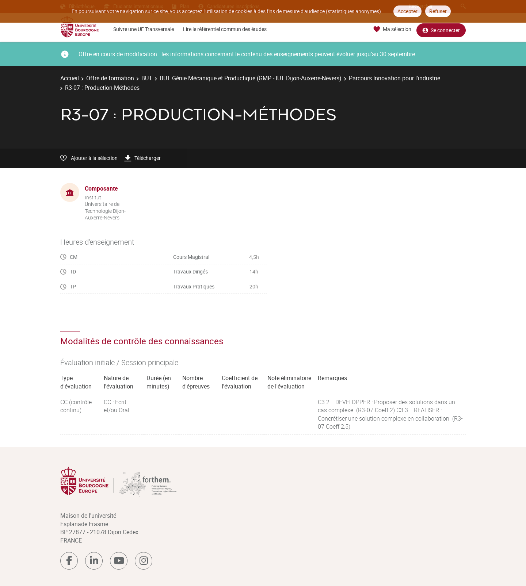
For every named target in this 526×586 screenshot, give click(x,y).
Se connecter (441, 29)
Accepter (407, 11)
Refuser (438, 11)
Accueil (69, 78)
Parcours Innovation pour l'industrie (394, 78)
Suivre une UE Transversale (143, 29)
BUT (146, 78)
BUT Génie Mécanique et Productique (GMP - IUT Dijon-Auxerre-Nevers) (251, 78)
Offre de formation (110, 78)
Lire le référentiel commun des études (225, 29)
